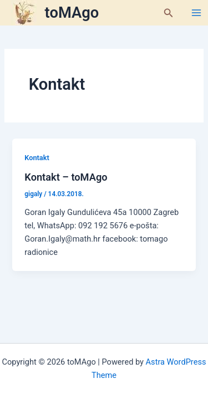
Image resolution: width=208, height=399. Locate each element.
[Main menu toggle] (196, 12)
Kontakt (36, 158)
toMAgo (72, 13)
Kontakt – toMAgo (65, 177)
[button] (169, 13)
